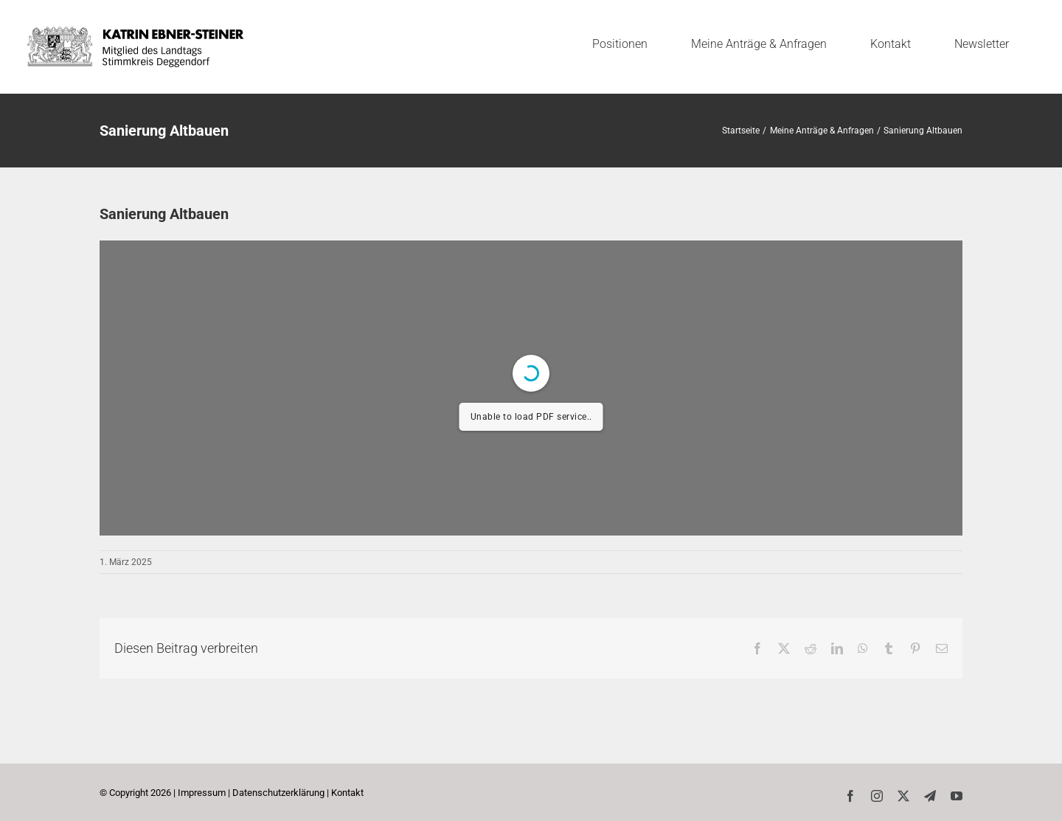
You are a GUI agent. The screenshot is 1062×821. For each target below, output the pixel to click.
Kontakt (347, 792)
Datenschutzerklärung (278, 792)
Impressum (202, 792)
